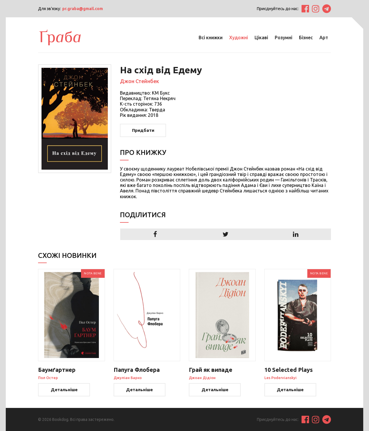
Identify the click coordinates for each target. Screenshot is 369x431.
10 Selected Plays (288, 369)
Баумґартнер (57, 369)
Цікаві (261, 37)
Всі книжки (211, 37)
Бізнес (306, 37)
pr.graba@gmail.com (82, 9)
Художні (238, 37)
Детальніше (64, 389)
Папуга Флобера (137, 369)
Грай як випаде (210, 369)
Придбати (143, 130)
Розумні (283, 37)
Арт (323, 37)
